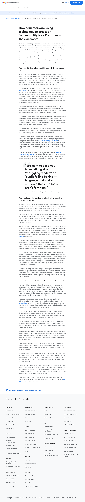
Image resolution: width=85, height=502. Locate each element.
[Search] (60, 3)
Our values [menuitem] (5, 8)
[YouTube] (27, 399)
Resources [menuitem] (30, 8)
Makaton (21, 237)
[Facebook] (16, 399)
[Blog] (19, 399)
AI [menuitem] (24, 8)
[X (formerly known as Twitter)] (23, 399)
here (55, 379)
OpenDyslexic (23, 303)
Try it (72, 13)
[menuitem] (20, 8)
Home (7, 18)
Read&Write (22, 90)
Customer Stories (15, 18)
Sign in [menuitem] (65, 2)
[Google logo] (9, 498)
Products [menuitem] (14, 8)
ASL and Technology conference (48, 141)
